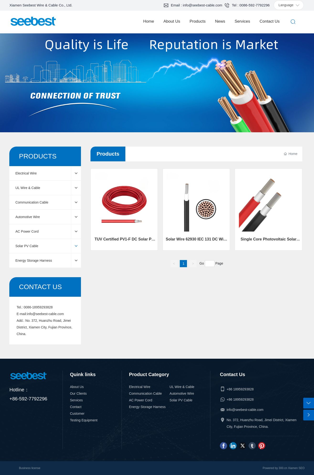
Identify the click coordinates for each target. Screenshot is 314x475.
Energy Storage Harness (147, 407)
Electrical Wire (139, 387)
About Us (77, 387)
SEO (301, 468)
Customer (77, 413)
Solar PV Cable (181, 400)
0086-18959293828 (38, 307)
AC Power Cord (140, 400)
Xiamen (293, 468)
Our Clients (78, 393)
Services (76, 400)
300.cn (282, 468)
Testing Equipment (83, 420)
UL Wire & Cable (182, 387)
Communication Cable (145, 393)
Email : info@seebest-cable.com (196, 5)
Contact (75, 407)
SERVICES (157, 78)
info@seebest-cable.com (45, 314)
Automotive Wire (182, 393)
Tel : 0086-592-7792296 (251, 5)
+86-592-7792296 (28, 398)
